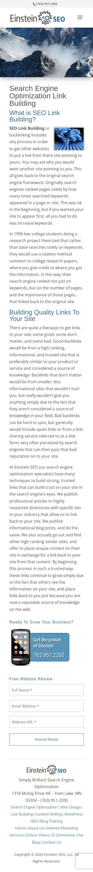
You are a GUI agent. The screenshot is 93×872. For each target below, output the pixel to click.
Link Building (22, 814)
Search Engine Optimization (34, 807)
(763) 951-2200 (46, 4)
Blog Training (51, 821)
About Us (36, 828)
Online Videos (38, 835)
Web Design (70, 807)
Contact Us (51, 842)
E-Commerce (63, 835)
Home (20, 828)
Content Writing (48, 814)
